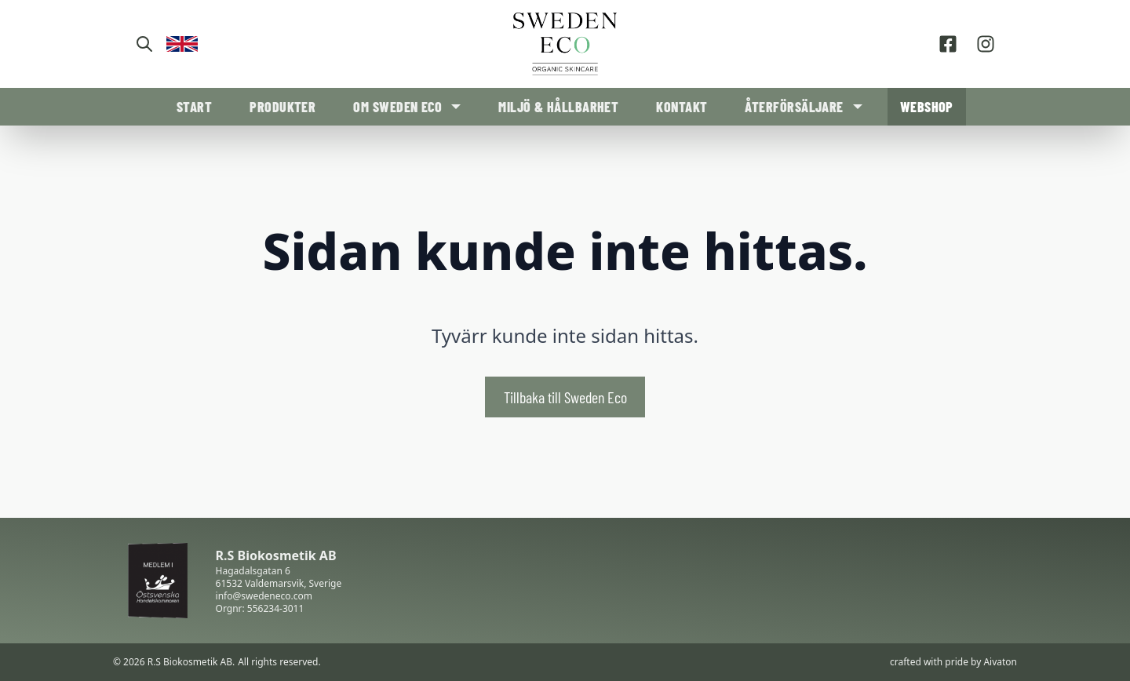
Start (194, 106)
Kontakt (681, 106)
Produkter (282, 106)
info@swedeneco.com (264, 596)
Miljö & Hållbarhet (558, 106)
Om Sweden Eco (397, 106)
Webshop (926, 106)
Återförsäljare (794, 106)
